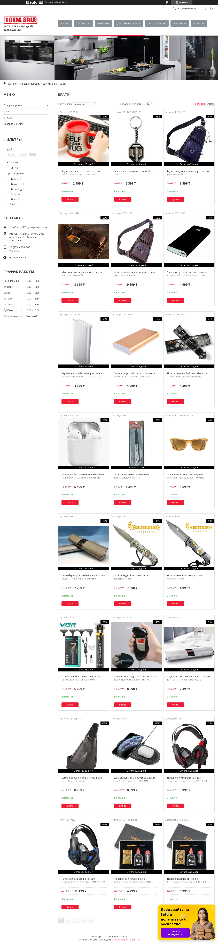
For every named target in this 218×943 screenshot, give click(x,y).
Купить (70, 199)
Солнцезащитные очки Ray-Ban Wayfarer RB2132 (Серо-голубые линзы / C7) (185, 478)
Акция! (65, 23)
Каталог (82, 23)
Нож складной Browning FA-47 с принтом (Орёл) (185, 577)
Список (210, 103)
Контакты (180, 23)
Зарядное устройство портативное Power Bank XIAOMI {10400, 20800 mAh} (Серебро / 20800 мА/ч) (82, 377)
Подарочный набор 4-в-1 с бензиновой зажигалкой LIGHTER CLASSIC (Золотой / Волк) (133, 882)
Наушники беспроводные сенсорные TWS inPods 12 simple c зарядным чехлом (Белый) (82, 478)
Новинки (103, 23)
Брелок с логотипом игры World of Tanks (134, 172)
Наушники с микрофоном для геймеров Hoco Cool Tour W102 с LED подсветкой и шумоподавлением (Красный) (189, 782)
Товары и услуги (12, 105)
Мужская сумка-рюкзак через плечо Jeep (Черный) (188, 172)
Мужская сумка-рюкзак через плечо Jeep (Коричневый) (82, 274)
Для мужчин (50, 83)
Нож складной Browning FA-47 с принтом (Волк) (132, 577)
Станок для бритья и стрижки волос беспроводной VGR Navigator (82, 678)
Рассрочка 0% (157, 23)
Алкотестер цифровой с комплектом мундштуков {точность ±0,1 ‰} (135, 678)
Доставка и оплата (128, 23)
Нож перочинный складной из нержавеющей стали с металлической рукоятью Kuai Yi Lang (136, 478)
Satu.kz (124, 936)
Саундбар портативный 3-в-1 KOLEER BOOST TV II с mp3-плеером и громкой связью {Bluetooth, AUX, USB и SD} (83, 580)
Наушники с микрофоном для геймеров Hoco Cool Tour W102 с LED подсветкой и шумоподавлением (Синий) (83, 883)
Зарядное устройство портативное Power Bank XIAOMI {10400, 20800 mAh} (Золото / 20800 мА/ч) (134, 377)
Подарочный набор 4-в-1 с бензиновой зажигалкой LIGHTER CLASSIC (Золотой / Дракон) (186, 882)
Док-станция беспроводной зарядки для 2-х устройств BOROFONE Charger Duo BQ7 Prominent (135, 781)
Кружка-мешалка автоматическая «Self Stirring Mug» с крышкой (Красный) (81, 174)
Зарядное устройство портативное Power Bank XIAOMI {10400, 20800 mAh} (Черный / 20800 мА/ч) (187, 275)
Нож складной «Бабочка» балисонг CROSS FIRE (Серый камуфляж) (187, 375)
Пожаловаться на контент (127, 939)
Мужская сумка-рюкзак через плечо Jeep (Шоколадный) (135, 274)
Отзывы (8, 117)
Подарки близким (30, 83)
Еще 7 (13, 204)
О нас (6, 111)
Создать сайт (51, 2)
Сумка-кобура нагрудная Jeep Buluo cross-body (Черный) (82, 779)
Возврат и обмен (13, 123)
